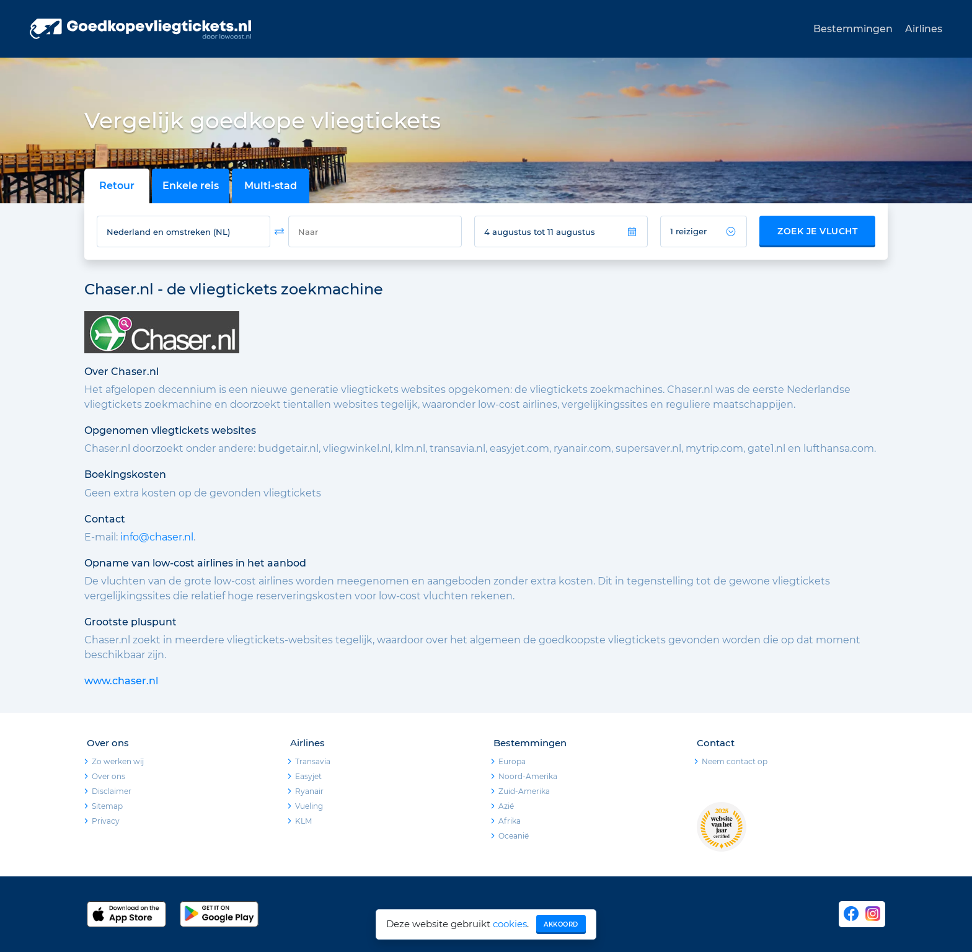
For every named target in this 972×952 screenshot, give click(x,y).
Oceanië (513, 835)
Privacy (106, 821)
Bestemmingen (853, 29)
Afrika (509, 821)
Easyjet (308, 776)
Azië (506, 806)
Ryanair (309, 791)
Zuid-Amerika (524, 791)
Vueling (309, 806)
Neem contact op (734, 761)
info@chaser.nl (156, 537)
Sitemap (107, 806)
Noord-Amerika (527, 776)
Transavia (312, 761)
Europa (512, 761)
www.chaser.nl (121, 681)
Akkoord (561, 924)
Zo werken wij (118, 761)
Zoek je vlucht (817, 231)
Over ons (108, 776)
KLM (303, 821)
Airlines (923, 29)
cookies (510, 924)
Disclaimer (111, 791)
